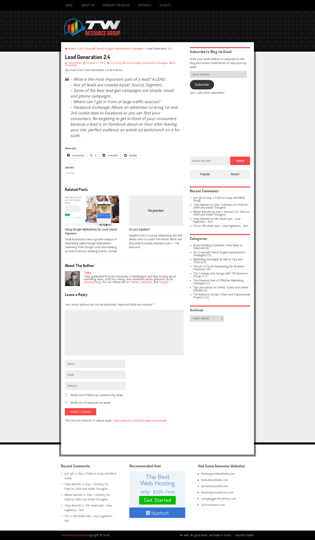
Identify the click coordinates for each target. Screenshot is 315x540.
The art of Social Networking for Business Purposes (218, 268)
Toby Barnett (74, 63)
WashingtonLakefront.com (217, 492)
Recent (235, 174)
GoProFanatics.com (213, 504)
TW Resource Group (73, 535)
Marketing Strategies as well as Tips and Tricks (217, 261)
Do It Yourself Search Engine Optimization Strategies (111, 48)
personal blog (92, 282)
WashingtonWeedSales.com (218, 473)
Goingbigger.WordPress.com (218, 498)
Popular (205, 174)
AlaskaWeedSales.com (214, 480)
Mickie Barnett (202, 211)
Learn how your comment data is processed (139, 420)
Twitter (134, 282)
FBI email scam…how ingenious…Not (216, 220)
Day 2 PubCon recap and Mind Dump (219, 199)
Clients (165, 5)
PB (195, 225)
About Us (88, 5)
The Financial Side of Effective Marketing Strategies (218, 282)
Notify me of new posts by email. (90, 402)
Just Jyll (197, 197)
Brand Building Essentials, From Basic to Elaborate (217, 247)
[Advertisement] (220, 125)
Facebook (146, 282)
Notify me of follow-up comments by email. (96, 395)
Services (144, 5)
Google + (164, 282)
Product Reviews (116, 5)
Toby (87, 273)
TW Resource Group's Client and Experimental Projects (221, 296)
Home (69, 5)
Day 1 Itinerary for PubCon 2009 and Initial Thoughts (220, 206)
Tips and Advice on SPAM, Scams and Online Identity (220, 289)
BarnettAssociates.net (214, 486)
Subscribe (202, 84)
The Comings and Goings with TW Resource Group (220, 275)
